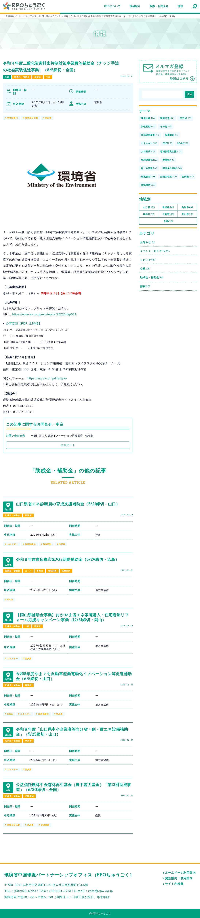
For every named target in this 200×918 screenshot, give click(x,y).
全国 (7, 77)
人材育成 (148, 151)
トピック (148, 260)
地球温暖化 (12, 118)
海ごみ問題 (149, 168)
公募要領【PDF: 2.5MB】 (24, 323)
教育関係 (52, 571)
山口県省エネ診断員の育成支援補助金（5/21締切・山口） (68, 504)
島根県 (168, 207)
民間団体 (66, 571)
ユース (28, 571)
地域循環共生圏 (170, 151)
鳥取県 (187, 207)
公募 (145, 268)
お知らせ (147, 242)
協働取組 (171, 135)
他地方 (149, 214)
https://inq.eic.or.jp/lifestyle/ (47, 378)
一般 (27, 626)
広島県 (168, 214)
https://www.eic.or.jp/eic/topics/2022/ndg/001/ (44, 314)
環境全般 (148, 118)
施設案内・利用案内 (179, 878)
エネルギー (12, 544)
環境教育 (148, 176)
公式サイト (68, 445)
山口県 (149, 207)
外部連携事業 (150, 135)
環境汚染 (167, 118)
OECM (185, 118)
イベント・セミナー (155, 251)
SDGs (10, 599)
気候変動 (47, 544)
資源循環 (45, 825)
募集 (145, 286)
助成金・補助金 (21, 77)
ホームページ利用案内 (180, 872)
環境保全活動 (31, 118)
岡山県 (187, 214)
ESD (167, 143)
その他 (166, 126)
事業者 (37, 77)
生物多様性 (168, 176)
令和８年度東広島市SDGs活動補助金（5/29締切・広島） (67, 559)
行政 (48, 77)
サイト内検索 (174, 884)
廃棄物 (168, 160)
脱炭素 (48, 118)
